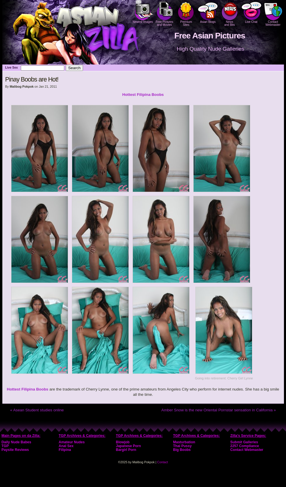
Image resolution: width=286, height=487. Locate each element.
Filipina (65, 450)
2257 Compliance (244, 446)
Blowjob (123, 442)
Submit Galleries (244, 442)
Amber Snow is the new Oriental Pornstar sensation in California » (218, 410)
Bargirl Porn (126, 450)
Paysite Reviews (15, 450)
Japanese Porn (128, 446)
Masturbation (184, 442)
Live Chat (251, 11)
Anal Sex (66, 446)
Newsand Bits (230, 13)
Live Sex (11, 67)
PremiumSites (186, 13)
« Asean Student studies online (37, 410)
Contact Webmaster (273, 13)
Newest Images (143, 11)
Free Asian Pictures (209, 35)
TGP (5, 446)
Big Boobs (182, 450)
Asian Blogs (208, 11)
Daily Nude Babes (16, 442)
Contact (162, 462)
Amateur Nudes (72, 442)
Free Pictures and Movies (164, 13)
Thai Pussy (182, 446)
